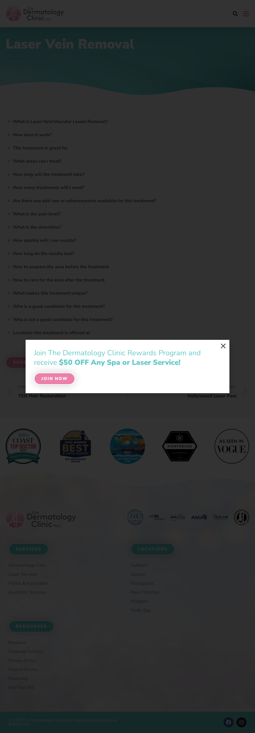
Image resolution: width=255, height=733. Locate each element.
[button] (223, 346)
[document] (127, 366)
